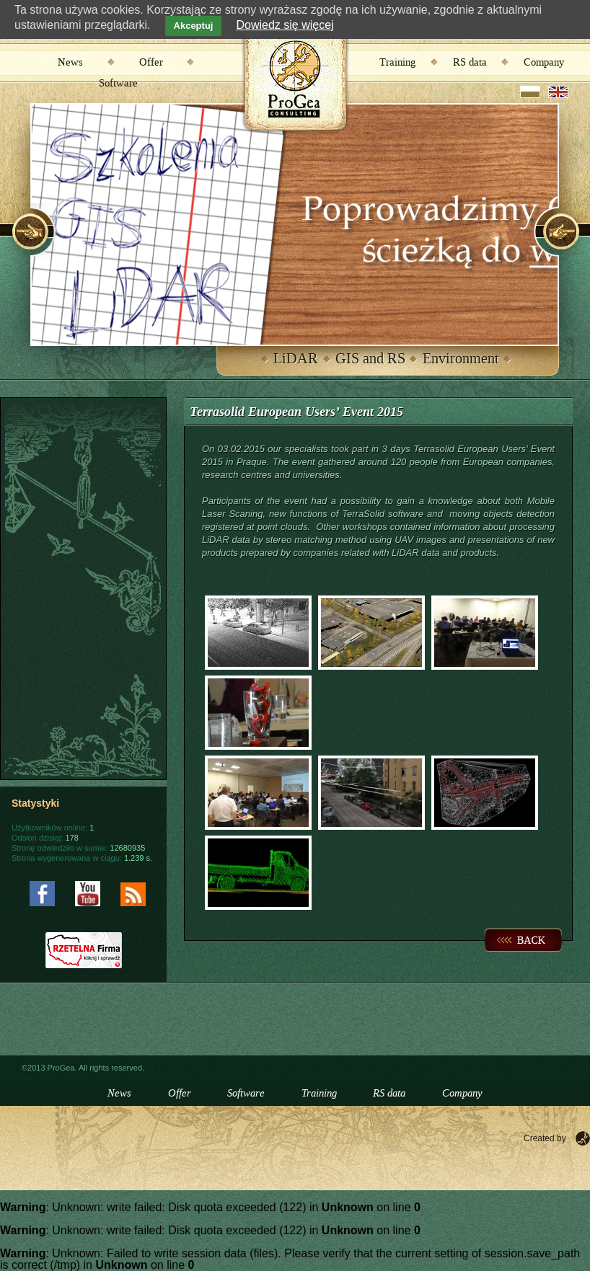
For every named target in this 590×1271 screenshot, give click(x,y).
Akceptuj (193, 25)
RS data (470, 62)
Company (544, 62)
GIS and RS (370, 359)
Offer (151, 62)
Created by (545, 1138)
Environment (461, 359)
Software (118, 83)
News (70, 62)
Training (397, 62)
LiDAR (295, 359)
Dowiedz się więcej (284, 25)
